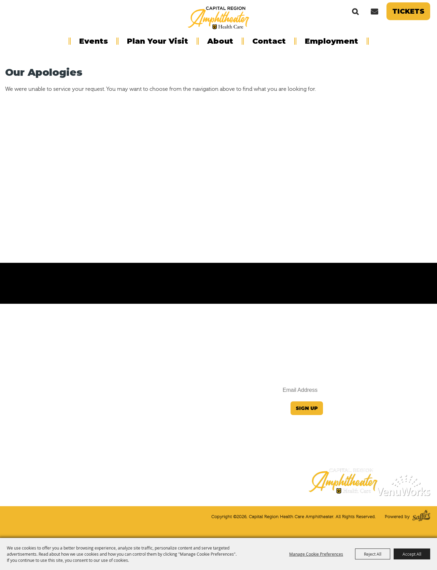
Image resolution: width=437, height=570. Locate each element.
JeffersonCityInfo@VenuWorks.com (386, 388)
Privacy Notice (412, 434)
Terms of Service (409, 443)
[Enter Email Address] (280, 390)
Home (422, 416)
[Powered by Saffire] (421, 517)
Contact (269, 41)
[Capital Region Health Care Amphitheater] (218, 17)
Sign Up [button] (307, 408)
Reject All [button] (372, 554)
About (220, 41)
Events (93, 41)
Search (355, 11)
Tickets (408, 11)
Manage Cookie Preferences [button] (316, 554)
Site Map (419, 425)
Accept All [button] (412, 554)
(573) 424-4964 (411, 402)
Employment (331, 41)
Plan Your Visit (157, 41)
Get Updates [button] (374, 11)
